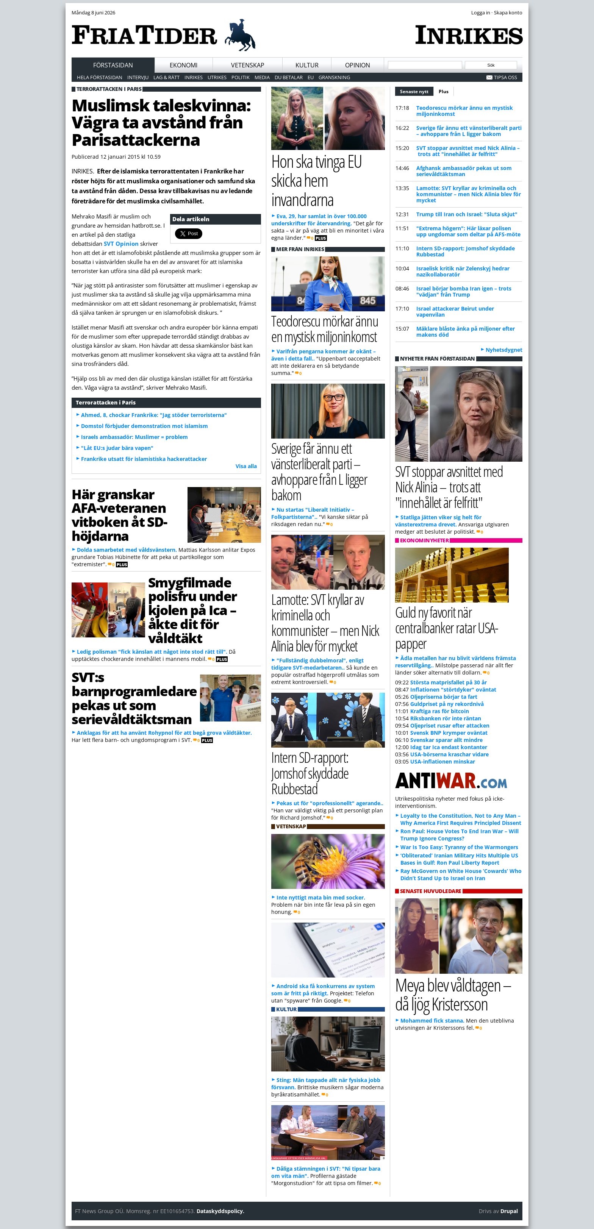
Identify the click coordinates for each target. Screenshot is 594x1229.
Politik (240, 77)
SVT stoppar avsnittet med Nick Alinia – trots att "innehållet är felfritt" (468, 151)
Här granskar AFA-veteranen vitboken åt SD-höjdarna (119, 515)
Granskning (334, 77)
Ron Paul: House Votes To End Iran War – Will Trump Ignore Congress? (459, 835)
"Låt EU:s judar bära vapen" (117, 447)
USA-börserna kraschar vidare (449, 754)
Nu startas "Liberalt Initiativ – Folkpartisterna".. (312, 513)
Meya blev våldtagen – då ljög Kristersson (453, 994)
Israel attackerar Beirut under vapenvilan (455, 311)
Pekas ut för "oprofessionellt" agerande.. (330, 803)
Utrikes (217, 77)
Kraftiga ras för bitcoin (439, 711)
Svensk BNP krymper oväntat (449, 732)
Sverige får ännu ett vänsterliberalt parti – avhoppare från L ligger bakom (469, 130)
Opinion (357, 65)
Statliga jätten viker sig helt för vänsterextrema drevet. (438, 521)
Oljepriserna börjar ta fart (443, 696)
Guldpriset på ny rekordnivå (447, 703)
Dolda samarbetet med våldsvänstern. (127, 549)
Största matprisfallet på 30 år (448, 682)
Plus (444, 91)
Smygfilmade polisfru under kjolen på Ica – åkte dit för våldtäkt (192, 610)
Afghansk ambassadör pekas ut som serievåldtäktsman (464, 171)
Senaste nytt (417, 90)
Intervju (137, 77)
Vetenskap (247, 65)
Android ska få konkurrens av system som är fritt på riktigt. (323, 989)
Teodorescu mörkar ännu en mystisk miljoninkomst (464, 110)
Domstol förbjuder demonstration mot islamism (144, 425)
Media (262, 77)
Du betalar (289, 77)
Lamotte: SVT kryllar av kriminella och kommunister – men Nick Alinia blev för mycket (468, 194)
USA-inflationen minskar (442, 761)
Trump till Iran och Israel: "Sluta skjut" (466, 214)
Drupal (509, 1211)
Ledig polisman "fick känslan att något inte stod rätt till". (152, 651)
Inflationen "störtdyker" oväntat (453, 689)
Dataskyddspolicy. (220, 1211)
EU (311, 77)
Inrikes (193, 77)
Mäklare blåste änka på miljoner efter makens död (465, 331)
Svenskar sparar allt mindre (446, 739)
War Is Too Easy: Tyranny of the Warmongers (459, 847)
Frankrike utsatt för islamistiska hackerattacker (144, 458)
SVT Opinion (121, 243)
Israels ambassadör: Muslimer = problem (134, 436)
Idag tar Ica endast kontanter (448, 747)
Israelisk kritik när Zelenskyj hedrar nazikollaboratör (463, 271)
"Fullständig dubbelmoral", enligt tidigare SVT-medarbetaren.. (317, 664)
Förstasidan (113, 65)
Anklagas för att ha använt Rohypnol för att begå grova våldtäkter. (164, 732)
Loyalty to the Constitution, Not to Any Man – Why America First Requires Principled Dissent (460, 819)
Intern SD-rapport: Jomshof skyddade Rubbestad (465, 251)
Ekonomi (183, 65)
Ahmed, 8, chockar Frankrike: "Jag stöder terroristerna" (154, 415)
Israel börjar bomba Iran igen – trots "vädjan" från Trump (463, 291)
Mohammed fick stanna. (432, 1020)
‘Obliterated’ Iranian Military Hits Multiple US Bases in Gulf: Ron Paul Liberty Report (459, 859)
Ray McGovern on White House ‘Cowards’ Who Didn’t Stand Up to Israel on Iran (461, 874)
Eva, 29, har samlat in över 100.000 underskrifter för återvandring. (319, 219)
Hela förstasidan (99, 77)
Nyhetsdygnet (504, 349)
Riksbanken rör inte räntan (445, 718)
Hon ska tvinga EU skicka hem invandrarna (316, 179)
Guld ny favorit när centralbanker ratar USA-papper (446, 627)
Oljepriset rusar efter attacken (449, 725)
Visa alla (246, 466)
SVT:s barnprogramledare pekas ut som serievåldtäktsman (134, 698)
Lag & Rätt (166, 77)
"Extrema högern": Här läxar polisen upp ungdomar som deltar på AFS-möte (468, 231)
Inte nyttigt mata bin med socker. (321, 897)
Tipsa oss (505, 77)
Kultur (307, 65)
